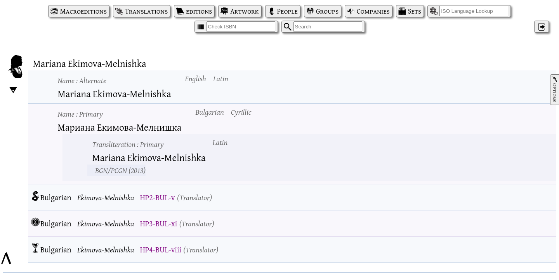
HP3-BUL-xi (158, 223)
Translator (194, 197)
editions (199, 11)
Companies (373, 11)
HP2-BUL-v (157, 197)
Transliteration (128, 144)
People (287, 11)
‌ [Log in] (541, 27)
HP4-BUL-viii (160, 249)
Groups (327, 11)
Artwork (244, 11)
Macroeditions (83, 11)
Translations (146, 11)
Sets (414, 11)
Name (82, 80)
